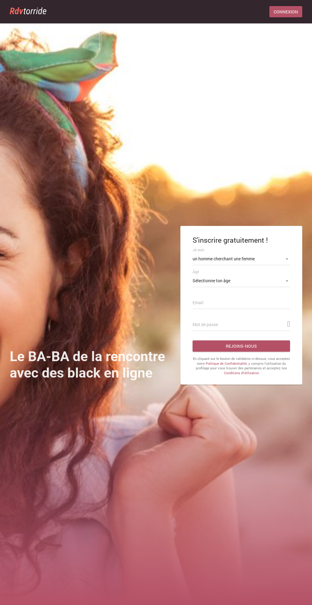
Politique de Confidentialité (226, 363)
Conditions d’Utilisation (241, 373)
